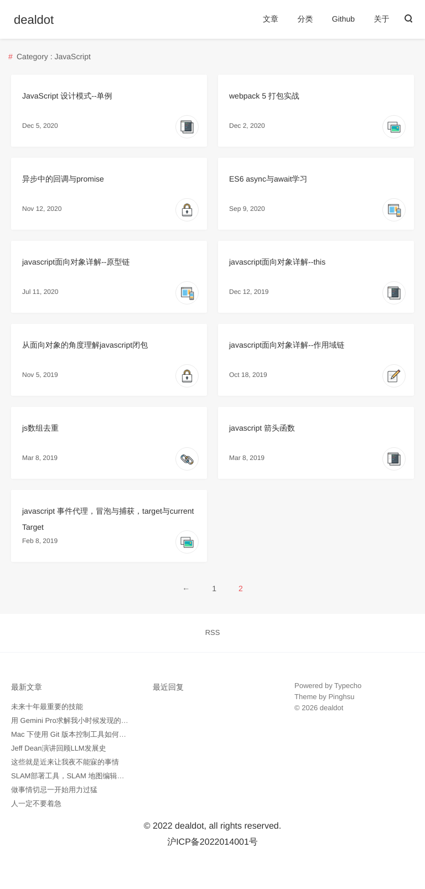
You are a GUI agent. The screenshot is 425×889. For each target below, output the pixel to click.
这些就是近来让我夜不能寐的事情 (65, 762)
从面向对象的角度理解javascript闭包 (85, 344)
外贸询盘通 (312, 741)
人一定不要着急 (36, 803)
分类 (305, 18)
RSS (212, 632)
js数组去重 (40, 427)
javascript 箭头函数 (262, 427)
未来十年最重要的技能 (47, 706)
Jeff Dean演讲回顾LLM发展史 (58, 748)
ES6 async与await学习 (268, 178)
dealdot (34, 20)
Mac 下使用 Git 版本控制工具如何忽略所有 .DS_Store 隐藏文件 (112, 734)
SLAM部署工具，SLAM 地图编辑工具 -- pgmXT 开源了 (99, 776)
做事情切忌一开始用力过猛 (54, 789)
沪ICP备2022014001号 (212, 842)
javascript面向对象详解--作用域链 (286, 344)
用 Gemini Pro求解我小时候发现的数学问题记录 (87, 720)
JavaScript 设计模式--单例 (67, 95)
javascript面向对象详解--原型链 (75, 261)
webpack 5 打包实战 (264, 95)
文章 (270, 18)
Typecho (347, 685)
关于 (382, 18)
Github (343, 18)
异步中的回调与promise (63, 178)
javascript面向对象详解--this (277, 261)
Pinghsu (341, 696)
